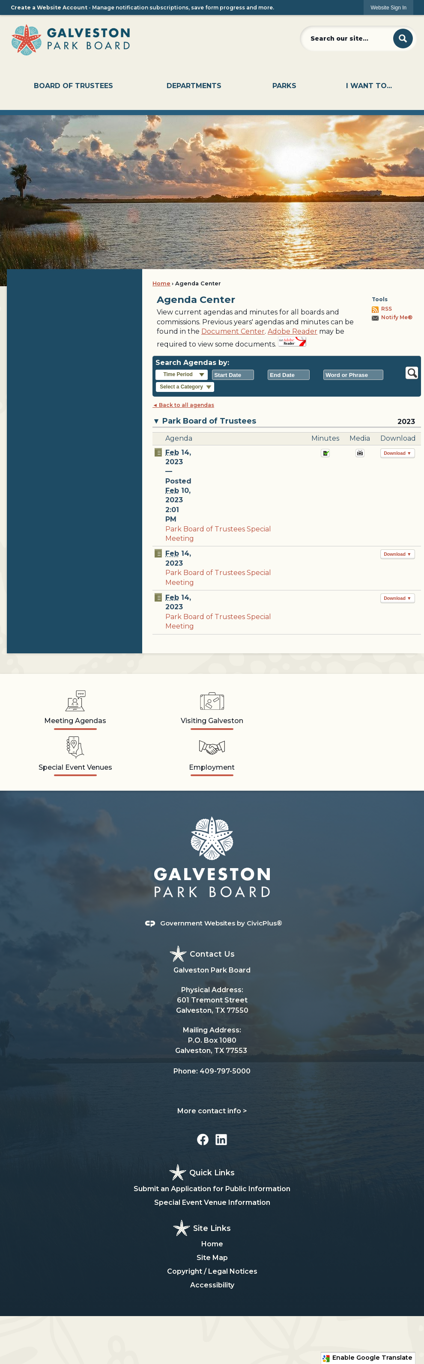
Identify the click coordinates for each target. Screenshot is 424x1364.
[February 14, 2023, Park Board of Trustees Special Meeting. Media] (359, 455)
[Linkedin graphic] (221, 1139)
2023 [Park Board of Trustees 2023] (406, 422)
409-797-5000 (225, 1071)
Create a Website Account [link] (49, 7)
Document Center (233, 331)
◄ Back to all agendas (183, 405)
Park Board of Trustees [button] (209, 420)
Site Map (212, 1258)
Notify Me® (396, 317)
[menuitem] (73, 86)
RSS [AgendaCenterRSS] (386, 308)
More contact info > (212, 1111)
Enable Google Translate (367, 1358)
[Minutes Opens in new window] (325, 455)
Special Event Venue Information (212, 1202)
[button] (403, 38)
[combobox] (233, 375)
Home (161, 283)
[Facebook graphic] (203, 1139)
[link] (388, 7)
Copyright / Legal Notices (212, 1271)
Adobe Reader (292, 331)
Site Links (212, 1228)
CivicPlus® (264, 923)
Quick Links (212, 1172)
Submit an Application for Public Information (212, 1189)
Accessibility (212, 1285)
